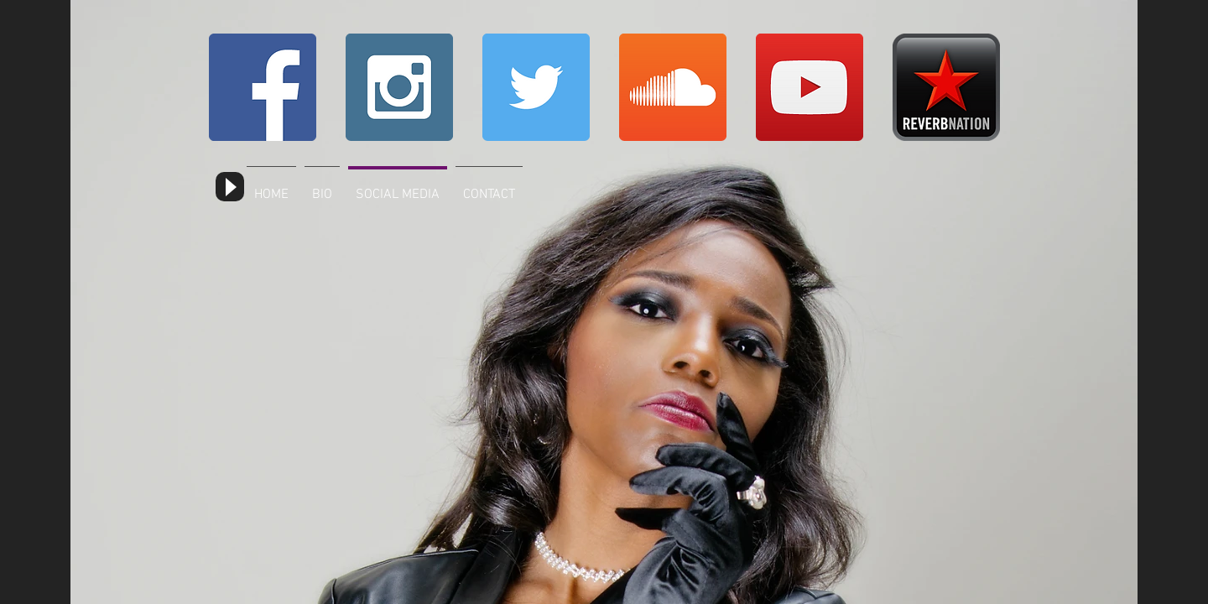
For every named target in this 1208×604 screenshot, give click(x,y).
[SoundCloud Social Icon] (672, 87)
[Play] (230, 186)
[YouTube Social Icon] (809, 87)
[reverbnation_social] (946, 87)
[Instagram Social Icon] (399, 87)
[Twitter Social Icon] (536, 87)
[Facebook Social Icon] (262, 87)
